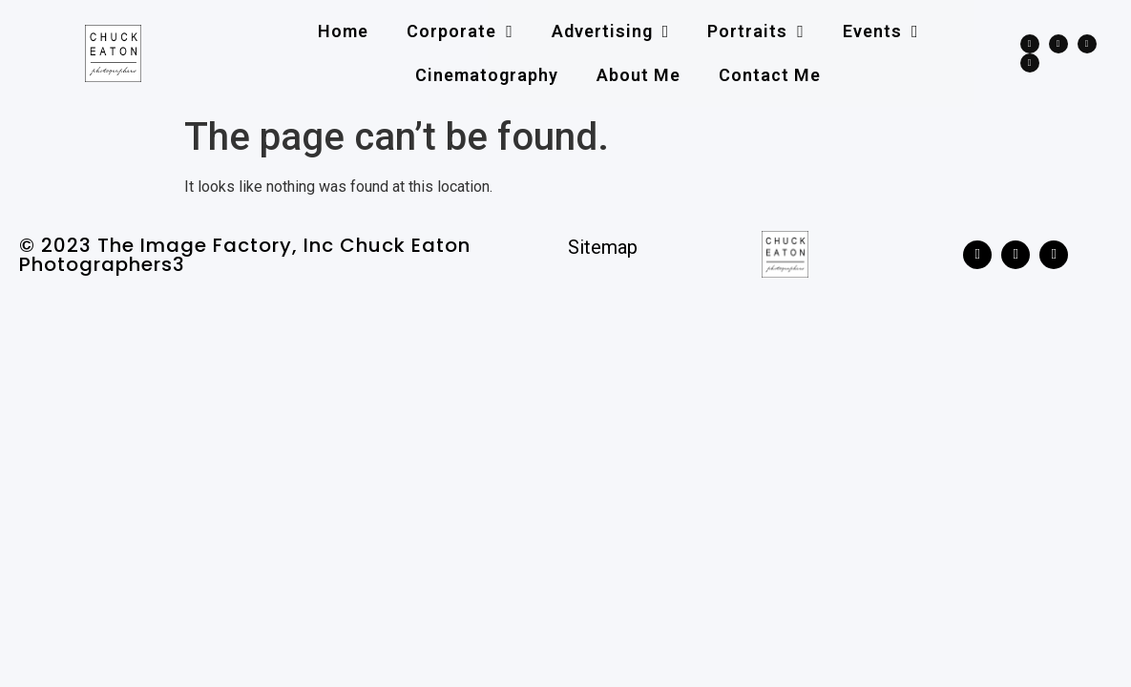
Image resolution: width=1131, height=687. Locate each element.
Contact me (770, 75)
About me (639, 75)
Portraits (756, 31)
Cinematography (486, 75)
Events (881, 31)
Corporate (460, 31)
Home (343, 31)
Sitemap (603, 247)
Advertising (611, 31)
